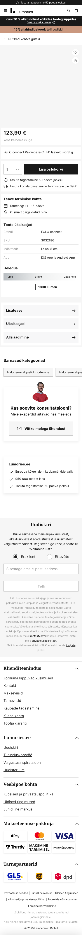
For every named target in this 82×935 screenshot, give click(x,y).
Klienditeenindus (22, 668)
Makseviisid (13, 693)
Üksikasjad (15, 323)
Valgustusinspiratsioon (22, 762)
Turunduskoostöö (17, 754)
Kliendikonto (13, 715)
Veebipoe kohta (20, 784)
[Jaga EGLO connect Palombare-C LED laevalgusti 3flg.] (75, 60)
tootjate (70, 645)
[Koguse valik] (12, 169)
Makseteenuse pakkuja (28, 823)
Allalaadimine (17, 337)
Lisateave (14, 310)
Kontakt (9, 685)
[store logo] (24, 10)
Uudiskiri (10, 747)
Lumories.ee (17, 738)
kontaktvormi (38, 636)
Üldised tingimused (19, 801)
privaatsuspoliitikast (44, 641)
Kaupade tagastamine (21, 708)
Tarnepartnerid (20, 864)
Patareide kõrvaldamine (62, 899)
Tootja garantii (15, 723)
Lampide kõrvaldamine (42, 906)
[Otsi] (68, 10)
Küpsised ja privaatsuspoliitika (28, 794)
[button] (75, 52)
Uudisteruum (13, 769)
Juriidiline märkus (17, 809)
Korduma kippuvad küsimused (28, 678)
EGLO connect (51, 232)
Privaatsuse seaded (16, 893)
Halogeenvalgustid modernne (28, 372)
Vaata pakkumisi (39, 22)
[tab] (41, 696)
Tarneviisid (12, 700)
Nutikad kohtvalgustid (24, 39)
